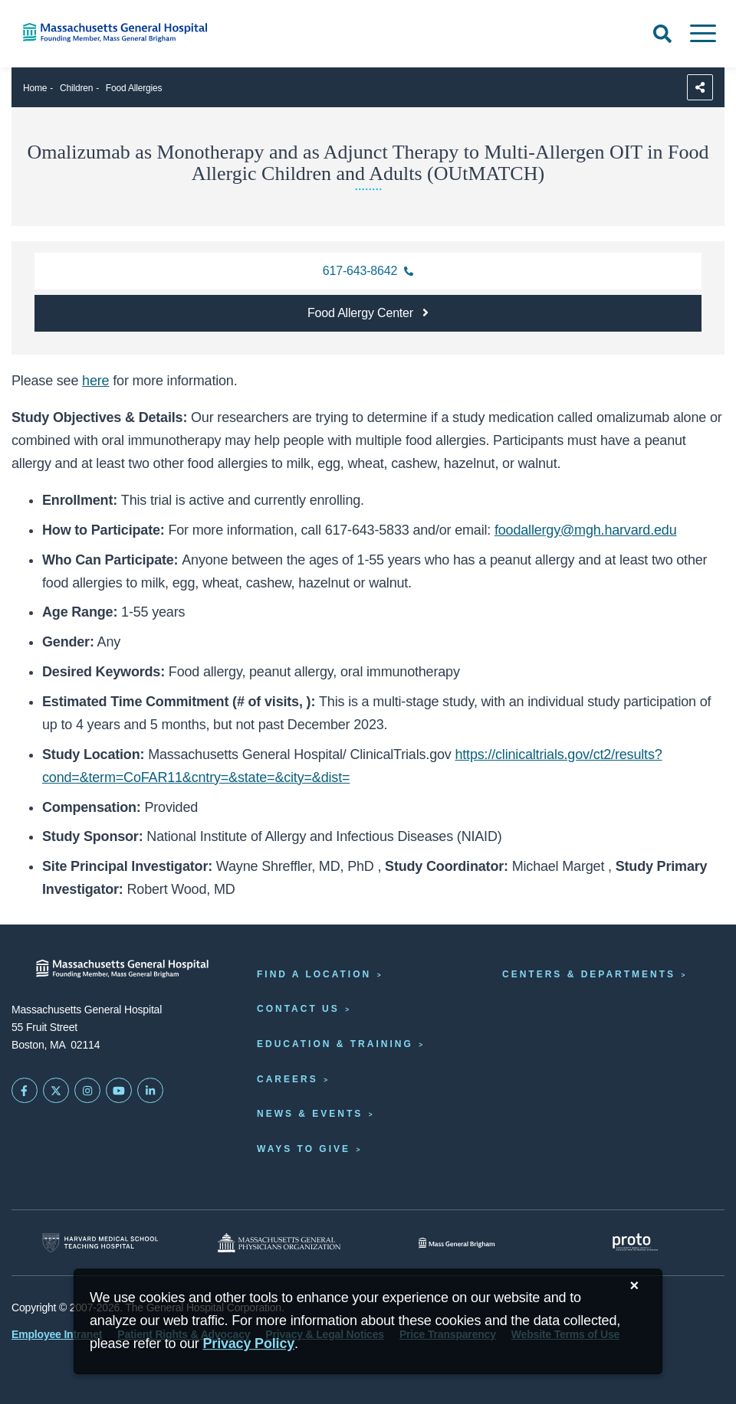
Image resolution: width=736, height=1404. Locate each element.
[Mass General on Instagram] (87, 1091)
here (95, 380)
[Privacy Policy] (248, 1344)
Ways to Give (303, 1149)
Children (76, 88)
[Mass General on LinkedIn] (150, 1091)
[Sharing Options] (700, 87)
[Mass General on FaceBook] (25, 1091)
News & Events (310, 1113)
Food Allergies (134, 88)
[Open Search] (662, 33)
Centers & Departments (588, 974)
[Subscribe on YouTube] (119, 1091)
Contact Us (298, 1008)
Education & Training (335, 1044)
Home (35, 88)
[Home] (153, 32)
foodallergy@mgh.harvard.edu (586, 530)
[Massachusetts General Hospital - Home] (123, 968)
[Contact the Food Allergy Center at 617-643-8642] (368, 271)
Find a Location (314, 974)
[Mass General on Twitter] (56, 1091)
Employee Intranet (57, 1334)
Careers (287, 1079)
